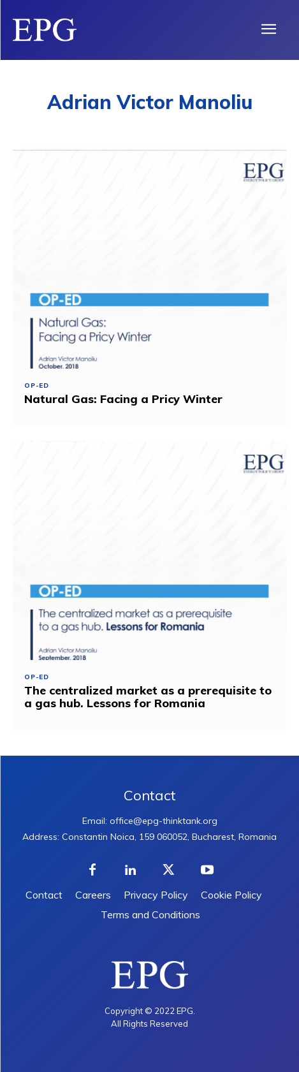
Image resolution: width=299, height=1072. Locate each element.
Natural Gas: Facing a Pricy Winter (123, 399)
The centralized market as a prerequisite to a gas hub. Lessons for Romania (148, 696)
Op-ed (36, 386)
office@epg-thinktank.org (163, 820)
